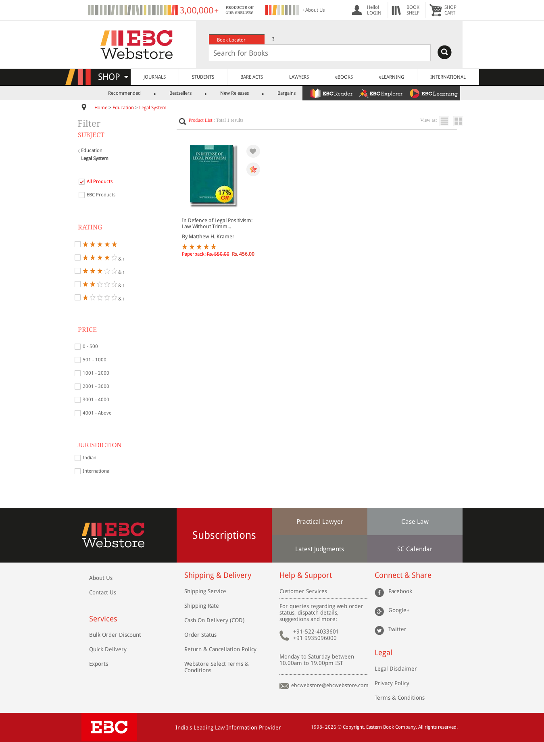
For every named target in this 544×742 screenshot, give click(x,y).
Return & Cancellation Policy (220, 649)
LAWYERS (299, 77)
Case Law (415, 521)
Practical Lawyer (319, 521)
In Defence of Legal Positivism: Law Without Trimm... (217, 223)
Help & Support (305, 575)
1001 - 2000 (96, 373)
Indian (89, 458)
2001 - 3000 (96, 386)
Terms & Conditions (400, 697)
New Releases (234, 93)
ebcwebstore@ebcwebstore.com (330, 685)
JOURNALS (155, 77)
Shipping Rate (201, 605)
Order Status (200, 635)
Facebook (400, 591)
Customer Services (303, 591)
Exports (98, 664)
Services (103, 618)
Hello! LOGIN (374, 10)
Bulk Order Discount (115, 635)
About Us (101, 578)
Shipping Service (205, 591)
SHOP (113, 77)
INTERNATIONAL (448, 77)
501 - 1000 (94, 360)
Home (100, 107)
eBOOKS (344, 77)
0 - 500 (90, 346)
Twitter (397, 629)
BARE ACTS (251, 77)
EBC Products (101, 195)
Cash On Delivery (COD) (214, 620)
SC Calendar (414, 549)
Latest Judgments (319, 549)
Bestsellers (180, 93)
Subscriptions (224, 535)
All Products (100, 181)
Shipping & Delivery (217, 575)
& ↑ (104, 257)
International (96, 471)
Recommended (124, 93)
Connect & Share (403, 575)
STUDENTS (203, 77)
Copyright (353, 727)
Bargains (286, 93)
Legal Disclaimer (396, 668)
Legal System (153, 107)
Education (123, 107)
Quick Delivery (108, 649)
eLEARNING (391, 77)
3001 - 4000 (96, 399)
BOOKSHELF (412, 10)
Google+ (399, 610)
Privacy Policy (392, 683)
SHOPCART (450, 10)
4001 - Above (97, 413)
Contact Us (102, 592)
